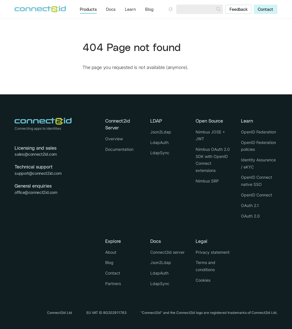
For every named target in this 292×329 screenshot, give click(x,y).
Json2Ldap (160, 131)
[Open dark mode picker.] (170, 9)
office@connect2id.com (36, 192)
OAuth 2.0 (250, 216)
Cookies (203, 280)
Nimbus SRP (207, 180)
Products (88, 10)
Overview (114, 138)
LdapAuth (159, 142)
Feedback (239, 10)
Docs (110, 10)
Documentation (119, 149)
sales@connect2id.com (36, 154)
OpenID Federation (258, 131)
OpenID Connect (256, 194)
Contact (265, 10)
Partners (113, 283)
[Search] (218, 9)
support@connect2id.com (38, 173)
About (110, 252)
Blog (149, 10)
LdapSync (159, 152)
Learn (130, 10)
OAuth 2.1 (250, 205)
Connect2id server (167, 252)
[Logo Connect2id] (40, 9)
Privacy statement (213, 252)
